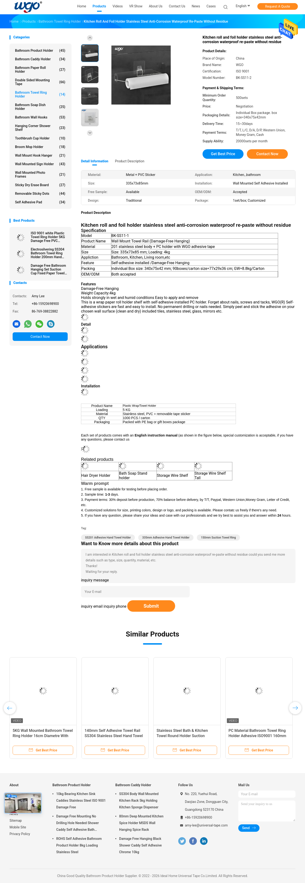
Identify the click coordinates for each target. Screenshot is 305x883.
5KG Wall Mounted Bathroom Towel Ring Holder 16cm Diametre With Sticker (43, 735)
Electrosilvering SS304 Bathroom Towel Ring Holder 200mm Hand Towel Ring (47, 253)
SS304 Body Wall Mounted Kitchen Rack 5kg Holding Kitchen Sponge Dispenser (138, 800)
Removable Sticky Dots (40, 193)
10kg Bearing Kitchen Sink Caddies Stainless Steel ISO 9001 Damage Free (81, 800)
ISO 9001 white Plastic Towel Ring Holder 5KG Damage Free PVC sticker (48, 237)
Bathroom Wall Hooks (40, 117)
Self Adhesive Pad (40, 202)
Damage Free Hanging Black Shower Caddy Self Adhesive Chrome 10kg (140, 845)
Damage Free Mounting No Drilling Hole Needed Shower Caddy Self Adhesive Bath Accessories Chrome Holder (77, 823)
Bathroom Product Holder (40, 50)
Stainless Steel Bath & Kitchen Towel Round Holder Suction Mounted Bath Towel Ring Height (184, 735)
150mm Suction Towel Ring (218, 537)
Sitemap (16, 820)
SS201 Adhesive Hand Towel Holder (108, 537)
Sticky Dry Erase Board (40, 185)
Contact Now (40, 337)
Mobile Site (18, 827)
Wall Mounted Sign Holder (40, 164)
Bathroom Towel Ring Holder (40, 94)
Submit (151, 606)
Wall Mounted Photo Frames (40, 174)
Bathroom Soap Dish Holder (40, 107)
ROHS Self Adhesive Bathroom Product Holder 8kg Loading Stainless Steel (79, 845)
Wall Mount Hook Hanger (40, 155)
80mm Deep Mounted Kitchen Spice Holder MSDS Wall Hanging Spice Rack (141, 823)
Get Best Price (223, 154)
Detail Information (94, 161)
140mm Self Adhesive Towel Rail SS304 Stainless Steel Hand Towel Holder (114, 735)
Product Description (129, 161)
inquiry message (95, 580)
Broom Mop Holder (40, 146)
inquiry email (92, 606)
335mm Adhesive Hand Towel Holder (165, 537)
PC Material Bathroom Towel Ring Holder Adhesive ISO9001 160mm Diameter (257, 735)
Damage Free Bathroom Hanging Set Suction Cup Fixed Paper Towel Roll (48, 269)
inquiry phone (115, 606)
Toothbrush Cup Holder (40, 138)
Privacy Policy (20, 834)
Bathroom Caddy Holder (40, 59)
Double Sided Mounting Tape (40, 82)
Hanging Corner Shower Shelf (40, 128)
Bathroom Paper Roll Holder (40, 69)
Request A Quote (277, 6)
